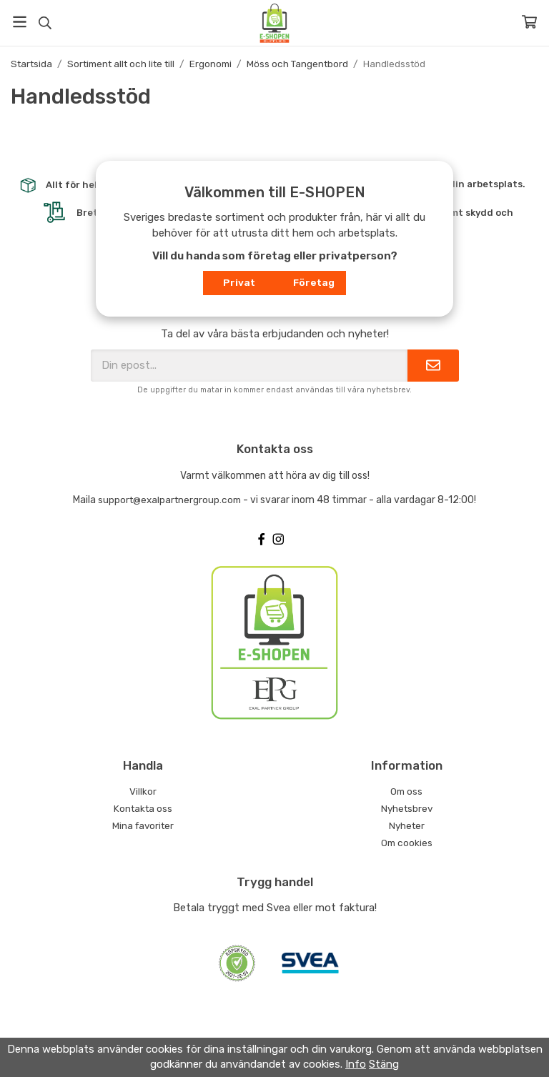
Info (355, 1064)
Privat (239, 282)
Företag (314, 282)
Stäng (384, 1064)
